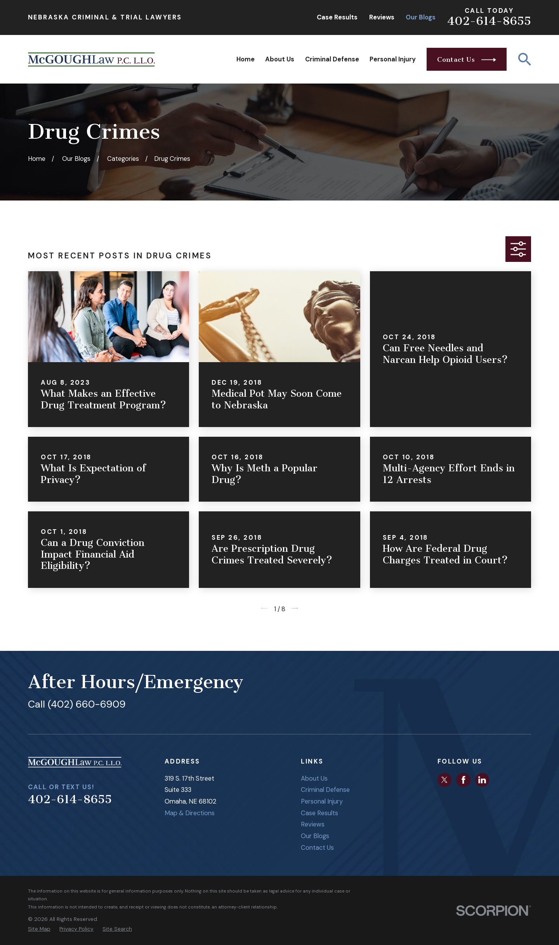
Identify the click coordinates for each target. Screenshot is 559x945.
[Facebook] (463, 780)
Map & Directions (190, 813)
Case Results (337, 17)
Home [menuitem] (245, 59)
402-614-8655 (489, 21)
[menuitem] (39, 929)
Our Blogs (421, 17)
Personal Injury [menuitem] (393, 59)
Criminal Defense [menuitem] (332, 59)
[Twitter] (444, 780)
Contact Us (317, 848)
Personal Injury (322, 801)
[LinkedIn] (482, 780)
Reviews (381, 17)
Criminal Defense (325, 790)
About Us (314, 778)
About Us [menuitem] (279, 59)
